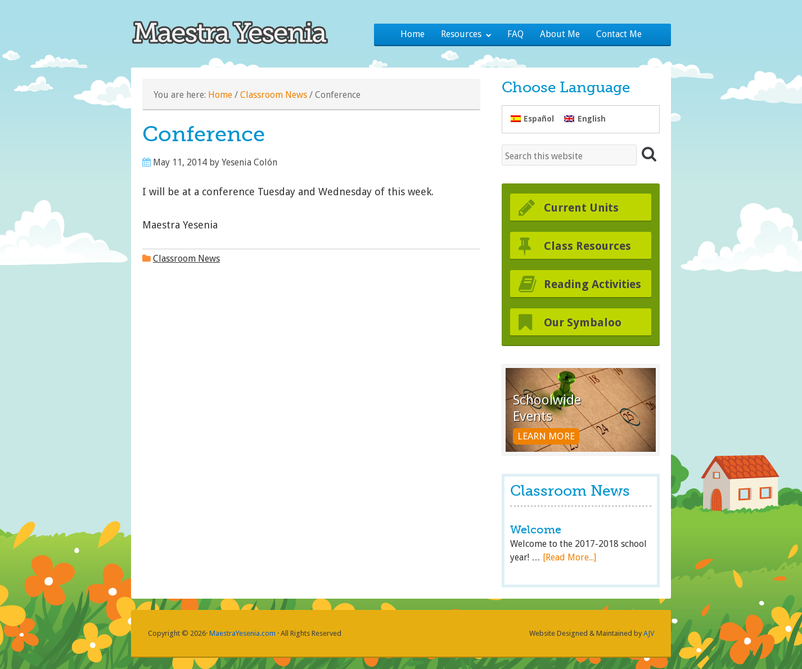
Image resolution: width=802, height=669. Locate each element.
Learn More (546, 436)
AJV (648, 633)
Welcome (535, 529)
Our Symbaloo (582, 322)
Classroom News (273, 94)
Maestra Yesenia (239, 31)
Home (220, 94)
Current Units (581, 207)
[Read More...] (569, 557)
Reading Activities (592, 284)
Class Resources (587, 246)
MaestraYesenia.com (242, 633)
